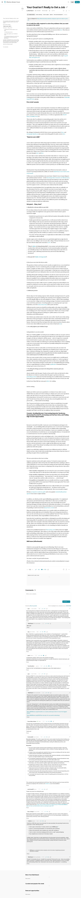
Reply (27, 615)
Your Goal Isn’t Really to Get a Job (10, 18)
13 (53, 10)
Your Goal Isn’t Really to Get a (47, 7)
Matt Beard (30, 10)
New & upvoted (33, 600)
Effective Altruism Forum (12, 2)
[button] (36, 569)
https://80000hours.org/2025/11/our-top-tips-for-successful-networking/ (43, 709)
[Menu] (2, 2)
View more (27, 872)
